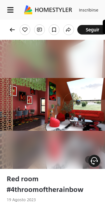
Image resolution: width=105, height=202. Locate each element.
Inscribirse (88, 10)
